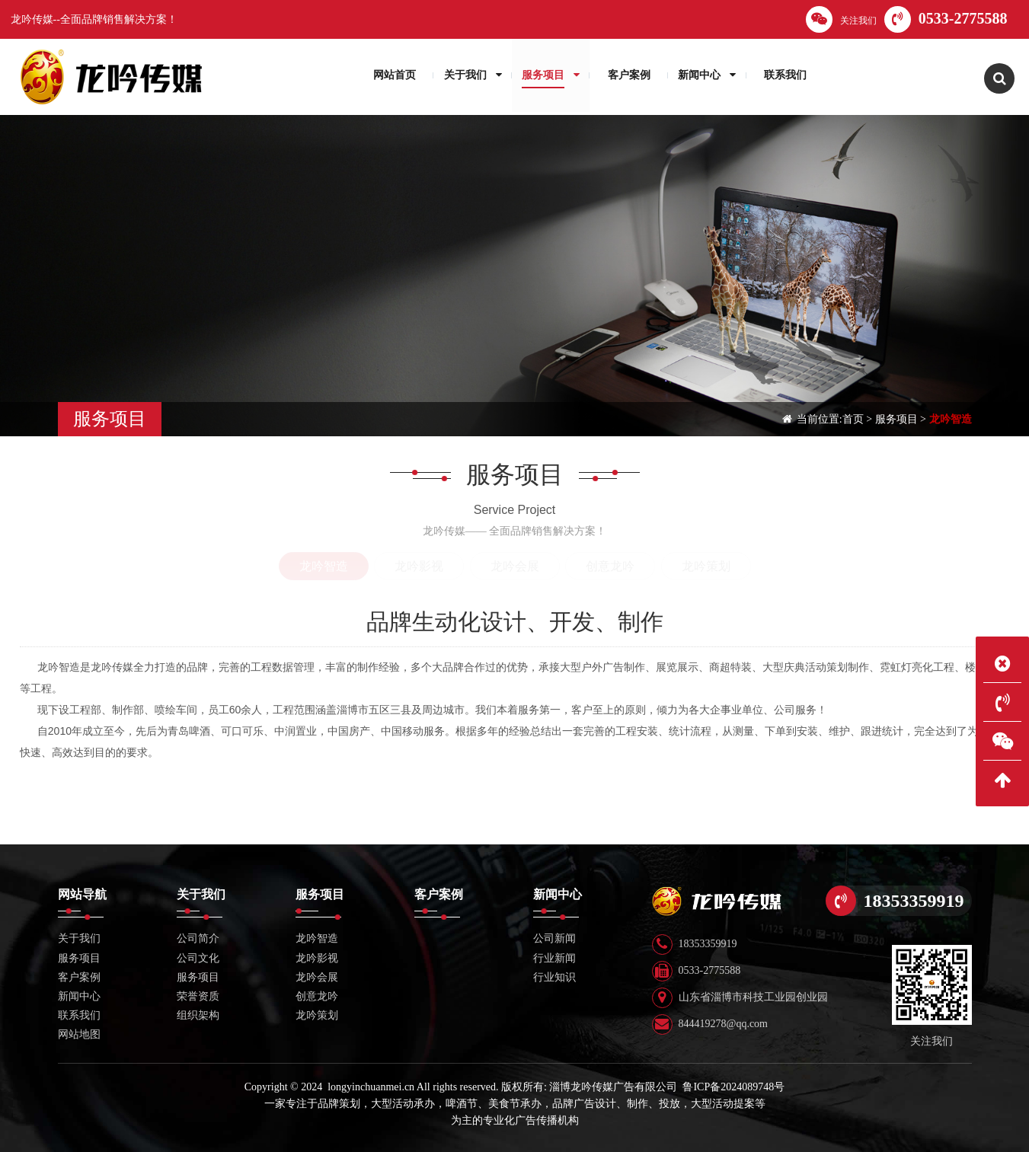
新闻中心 (79, 996)
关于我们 (79, 938)
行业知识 (554, 977)
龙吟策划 (706, 566)
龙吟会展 (515, 566)
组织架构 (198, 1015)
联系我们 (79, 1015)
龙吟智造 (950, 419)
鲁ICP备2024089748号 (733, 1087)
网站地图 (79, 1034)
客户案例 (79, 977)
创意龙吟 (610, 566)
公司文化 (198, 958)
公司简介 (198, 938)
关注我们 (841, 19)
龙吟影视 (419, 566)
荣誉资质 (198, 996)
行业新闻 (554, 958)
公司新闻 (554, 938)
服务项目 (896, 419)
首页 (853, 419)
